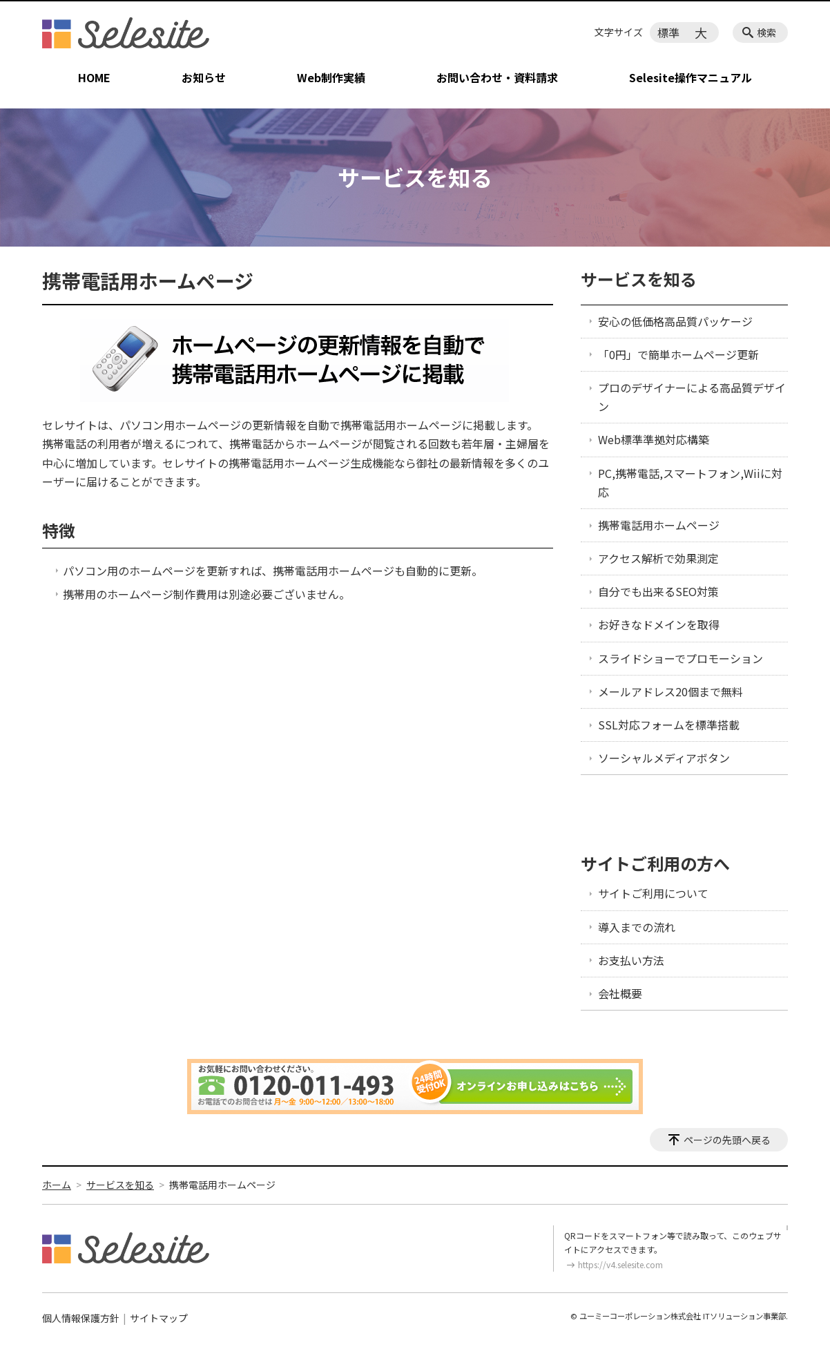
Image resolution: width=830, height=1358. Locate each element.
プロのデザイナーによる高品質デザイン (692, 396)
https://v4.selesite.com (620, 1264)
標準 (668, 32)
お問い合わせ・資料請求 (497, 77)
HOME (94, 77)
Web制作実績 (331, 77)
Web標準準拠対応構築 (653, 439)
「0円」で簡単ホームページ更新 (678, 354)
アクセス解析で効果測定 (658, 558)
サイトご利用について (653, 893)
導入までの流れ (636, 927)
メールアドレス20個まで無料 (670, 691)
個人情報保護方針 (80, 1318)
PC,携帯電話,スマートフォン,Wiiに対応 (690, 482)
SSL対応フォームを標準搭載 (669, 724)
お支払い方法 (631, 960)
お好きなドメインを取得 (659, 624)
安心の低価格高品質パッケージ (675, 321)
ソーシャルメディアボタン (664, 757)
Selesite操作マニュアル (690, 77)
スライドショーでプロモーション (680, 658)
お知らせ (204, 77)
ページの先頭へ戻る (727, 1140)
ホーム (56, 1185)
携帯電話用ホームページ (659, 525)
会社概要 (620, 993)
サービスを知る (639, 279)
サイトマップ (159, 1318)
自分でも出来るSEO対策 (658, 591)
